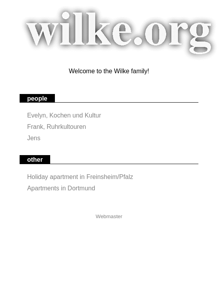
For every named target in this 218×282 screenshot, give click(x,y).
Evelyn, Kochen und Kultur (64, 115)
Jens (33, 138)
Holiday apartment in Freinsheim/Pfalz (80, 177)
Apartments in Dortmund (61, 188)
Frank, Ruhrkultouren (56, 126)
